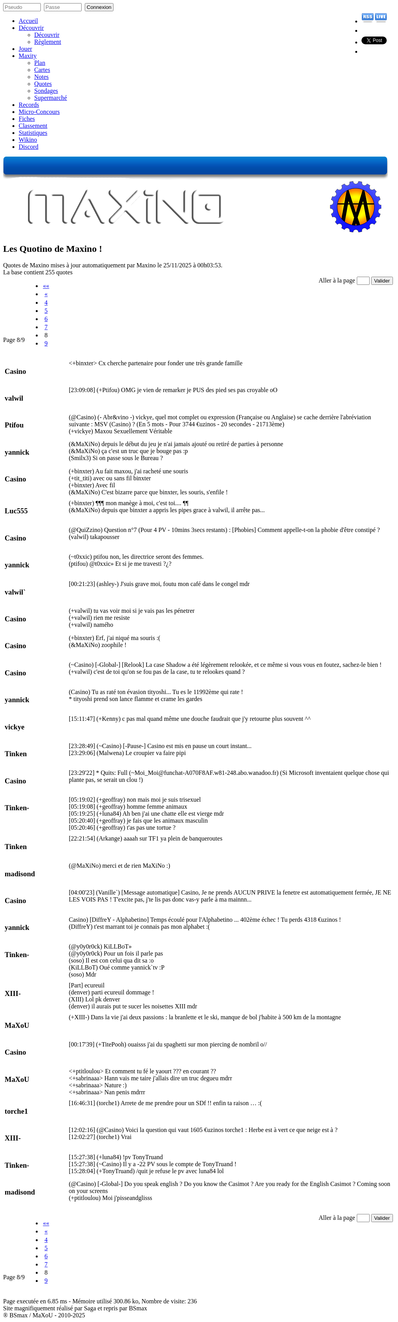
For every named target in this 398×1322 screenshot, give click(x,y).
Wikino (28, 139)
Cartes (42, 69)
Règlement (47, 41)
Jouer (25, 48)
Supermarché (50, 97)
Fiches (27, 118)
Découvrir (31, 27)
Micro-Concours (39, 111)
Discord (28, 146)
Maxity (28, 55)
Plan (39, 62)
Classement (33, 125)
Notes (41, 76)
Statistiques (33, 132)
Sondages (46, 90)
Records (29, 104)
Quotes (43, 83)
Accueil (28, 20)
